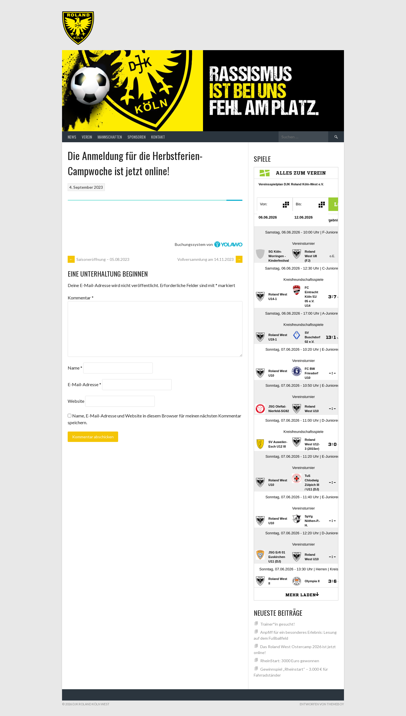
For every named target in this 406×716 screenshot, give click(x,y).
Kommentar (81, 297)
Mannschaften (110, 137)
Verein (87, 137)
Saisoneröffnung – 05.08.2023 (98, 259)
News (72, 137)
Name (75, 367)
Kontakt (158, 137)
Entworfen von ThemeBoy (322, 704)
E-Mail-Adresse (84, 384)
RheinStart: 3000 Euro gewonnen (289, 660)
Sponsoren (136, 137)
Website (76, 401)
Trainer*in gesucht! (277, 624)
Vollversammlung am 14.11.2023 (209, 259)
